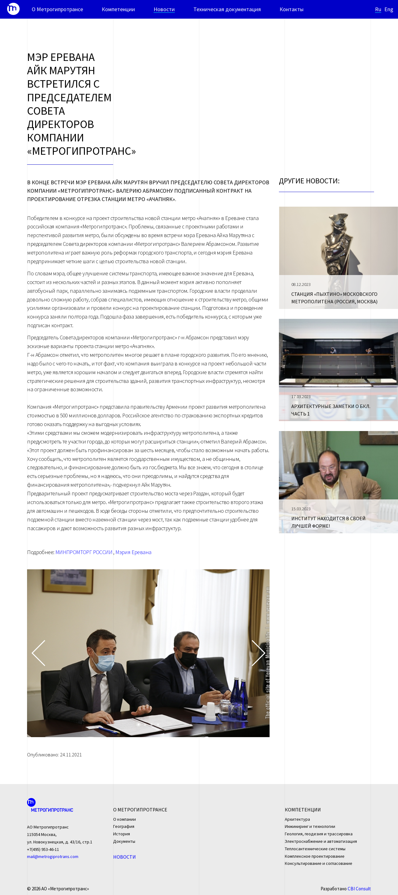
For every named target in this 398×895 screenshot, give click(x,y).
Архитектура (297, 819)
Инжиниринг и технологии (310, 826)
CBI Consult (359, 889)
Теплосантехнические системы (315, 848)
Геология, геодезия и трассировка (319, 834)
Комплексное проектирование (315, 856)
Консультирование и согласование (318, 863)
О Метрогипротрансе (57, 9)
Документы (124, 841)
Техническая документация (227, 9)
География (123, 826)
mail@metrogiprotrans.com (52, 856)
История (121, 834)
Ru (378, 9)
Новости (164, 9)
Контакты (291, 9)
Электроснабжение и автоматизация (321, 841)
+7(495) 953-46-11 (43, 849)
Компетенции (118, 9)
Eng (388, 9)
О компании (124, 819)
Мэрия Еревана (133, 552)
